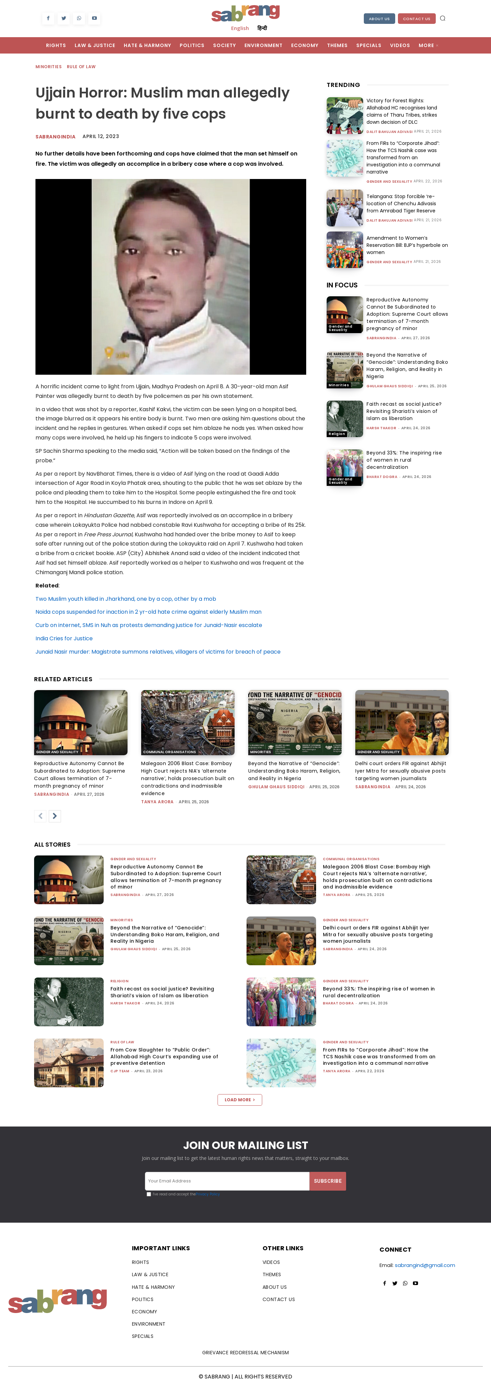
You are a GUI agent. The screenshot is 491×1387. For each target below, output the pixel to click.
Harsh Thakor (381, 428)
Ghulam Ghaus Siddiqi (390, 386)
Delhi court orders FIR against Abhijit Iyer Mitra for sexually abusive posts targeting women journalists (400, 771)
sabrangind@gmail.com (425, 1265)
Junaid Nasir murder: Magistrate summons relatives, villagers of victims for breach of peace (158, 652)
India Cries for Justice (64, 638)
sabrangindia (381, 338)
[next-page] (55, 816)
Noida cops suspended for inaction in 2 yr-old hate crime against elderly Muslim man (148, 612)
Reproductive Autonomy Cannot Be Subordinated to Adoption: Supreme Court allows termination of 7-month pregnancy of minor (407, 314)
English (240, 28)
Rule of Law (81, 67)
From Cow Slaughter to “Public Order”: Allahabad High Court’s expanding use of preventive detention (164, 1056)
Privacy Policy (208, 1194)
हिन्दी (262, 28)
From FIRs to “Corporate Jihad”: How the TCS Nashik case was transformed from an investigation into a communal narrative (403, 157)
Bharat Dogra (382, 476)
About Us (379, 18)
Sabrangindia (55, 136)
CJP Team (119, 1071)
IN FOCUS (342, 285)
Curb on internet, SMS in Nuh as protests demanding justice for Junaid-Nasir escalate (148, 625)
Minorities (49, 67)
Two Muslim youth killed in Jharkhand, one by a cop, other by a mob (125, 599)
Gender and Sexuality (389, 181)
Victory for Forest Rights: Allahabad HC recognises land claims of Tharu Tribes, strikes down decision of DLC (402, 111)
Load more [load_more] (240, 1100)
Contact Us (417, 18)
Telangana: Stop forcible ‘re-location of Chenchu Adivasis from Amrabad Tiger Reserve (401, 203)
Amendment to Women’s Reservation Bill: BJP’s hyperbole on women (407, 245)
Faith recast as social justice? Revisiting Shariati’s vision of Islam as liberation (404, 411)
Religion (337, 433)
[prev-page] (40, 816)
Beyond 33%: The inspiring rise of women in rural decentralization (404, 460)
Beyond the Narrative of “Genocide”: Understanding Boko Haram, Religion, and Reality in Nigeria (407, 366)
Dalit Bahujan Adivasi (390, 132)
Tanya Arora (157, 802)
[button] (442, 18)
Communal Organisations (169, 752)
